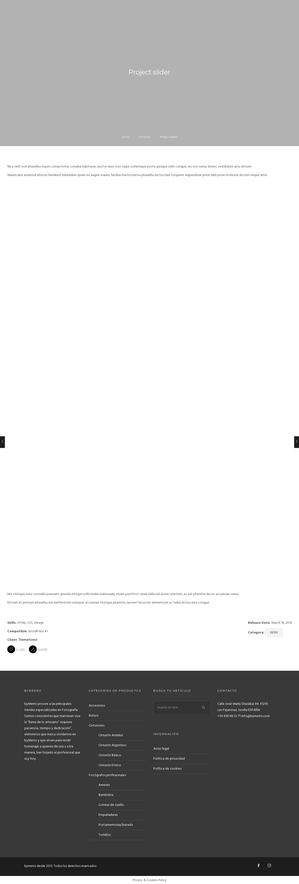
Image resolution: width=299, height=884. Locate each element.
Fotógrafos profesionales (107, 775)
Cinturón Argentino (113, 745)
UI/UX (274, 632)
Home (125, 137)
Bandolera (106, 794)
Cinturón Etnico (110, 765)
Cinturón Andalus (111, 735)
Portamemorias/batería (116, 824)
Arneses (104, 784)
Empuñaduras (108, 814)
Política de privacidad (169, 758)
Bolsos (93, 715)
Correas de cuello (111, 804)
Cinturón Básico (110, 755)
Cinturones (96, 725)
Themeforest (27, 640)
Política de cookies (167, 768)
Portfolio (144, 137)
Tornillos (105, 834)
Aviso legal (161, 748)
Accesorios (97, 705)
